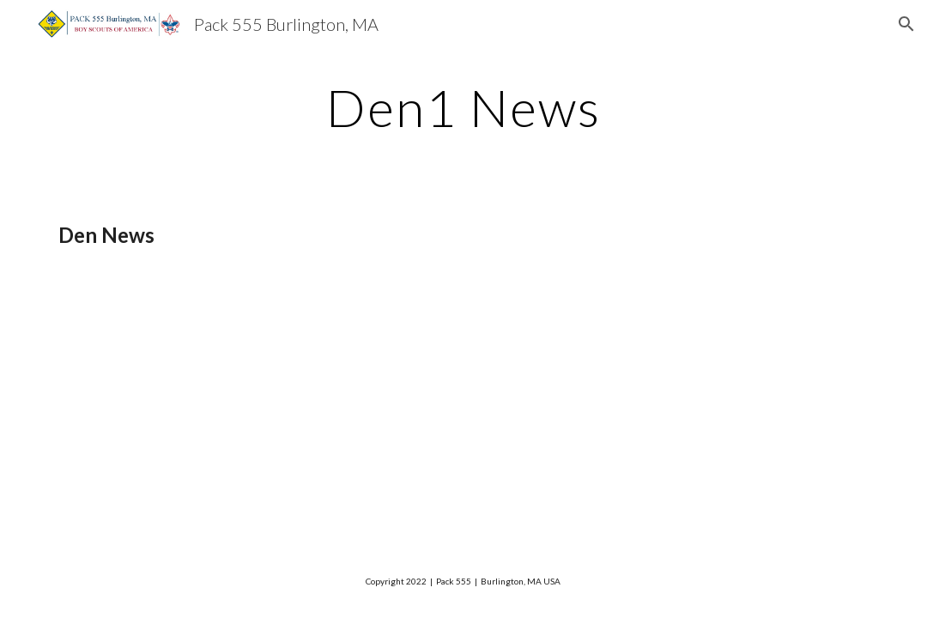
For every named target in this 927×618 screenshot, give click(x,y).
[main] (463, 107)
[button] (906, 24)
